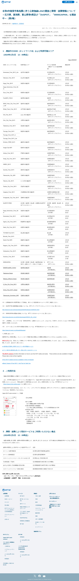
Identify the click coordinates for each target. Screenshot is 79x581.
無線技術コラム (37, 531)
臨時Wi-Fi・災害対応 (18, 23)
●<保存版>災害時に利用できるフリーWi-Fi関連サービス (17, 346)
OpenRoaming (23, 517)
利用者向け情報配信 (25, 520)
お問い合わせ (68, 2)
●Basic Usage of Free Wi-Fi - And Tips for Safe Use (16, 363)
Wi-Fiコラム (6, 534)
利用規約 (7, 558)
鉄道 (36, 502)
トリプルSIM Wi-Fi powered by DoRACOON (23, 548)
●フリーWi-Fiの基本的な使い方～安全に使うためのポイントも (19, 350)
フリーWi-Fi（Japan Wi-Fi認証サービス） (25, 513)
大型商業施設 (38, 505)
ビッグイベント (39, 527)
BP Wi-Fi (22, 496)
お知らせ (7, 519)
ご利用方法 (7, 546)
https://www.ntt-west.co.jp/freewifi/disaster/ (14, 330)
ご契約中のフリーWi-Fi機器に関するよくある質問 (54, 506)
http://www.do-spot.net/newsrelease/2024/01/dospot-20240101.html (20, 309)
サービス (7, 502)
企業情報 (5, 493)
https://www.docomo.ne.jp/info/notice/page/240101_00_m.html (19, 317)
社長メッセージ (8, 499)
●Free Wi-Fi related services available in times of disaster (18, 359)
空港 (36, 499)
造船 (36, 516)
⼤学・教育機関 (39, 519)
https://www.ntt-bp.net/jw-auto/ (12, 384)
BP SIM (22, 524)
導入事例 (7, 505)
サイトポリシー (53, 501)
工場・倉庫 (38, 496)
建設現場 (37, 513)
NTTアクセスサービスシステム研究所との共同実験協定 (9, 510)
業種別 (35, 493)
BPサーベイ (23, 503)
